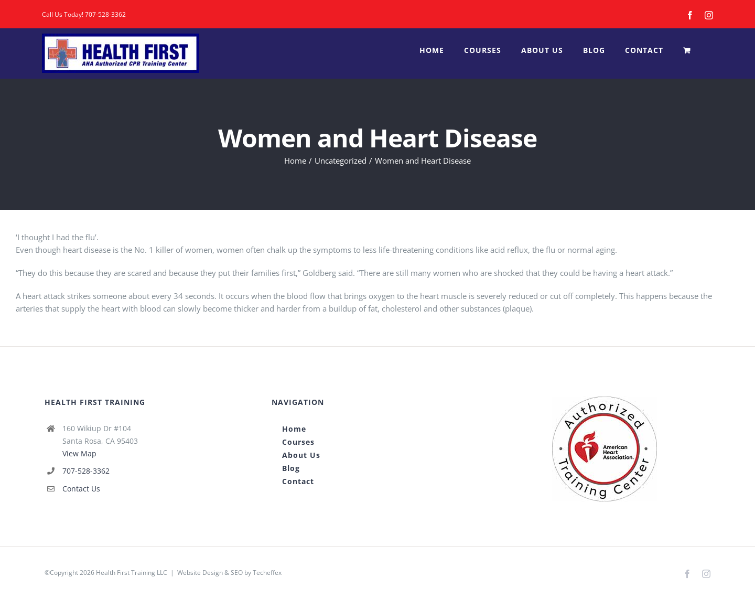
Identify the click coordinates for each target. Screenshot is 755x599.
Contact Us (81, 489)
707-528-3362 (105, 14)
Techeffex (267, 572)
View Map (79, 453)
